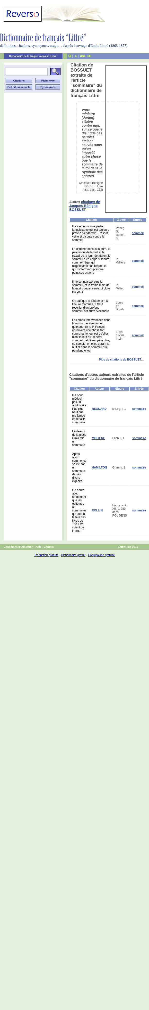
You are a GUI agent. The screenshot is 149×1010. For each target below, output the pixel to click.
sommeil (138, 233)
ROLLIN (97, 510)
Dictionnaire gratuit (73, 555)
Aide (38, 546)
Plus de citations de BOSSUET (120, 359)
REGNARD (99, 409)
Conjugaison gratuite (101, 555)
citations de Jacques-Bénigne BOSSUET (84, 206)
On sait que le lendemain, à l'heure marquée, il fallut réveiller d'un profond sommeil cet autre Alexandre (90, 306)
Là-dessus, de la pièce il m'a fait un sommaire (79, 438)
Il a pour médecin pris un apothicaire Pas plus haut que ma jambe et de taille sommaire (79, 409)
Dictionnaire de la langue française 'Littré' (33, 56)
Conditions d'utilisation (18, 546)
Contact (49, 546)
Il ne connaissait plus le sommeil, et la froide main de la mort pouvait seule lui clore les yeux (91, 287)
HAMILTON (99, 467)
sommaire (139, 409)
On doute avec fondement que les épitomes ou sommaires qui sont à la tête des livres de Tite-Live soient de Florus (79, 510)
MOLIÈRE (98, 438)
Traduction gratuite (46, 555)
